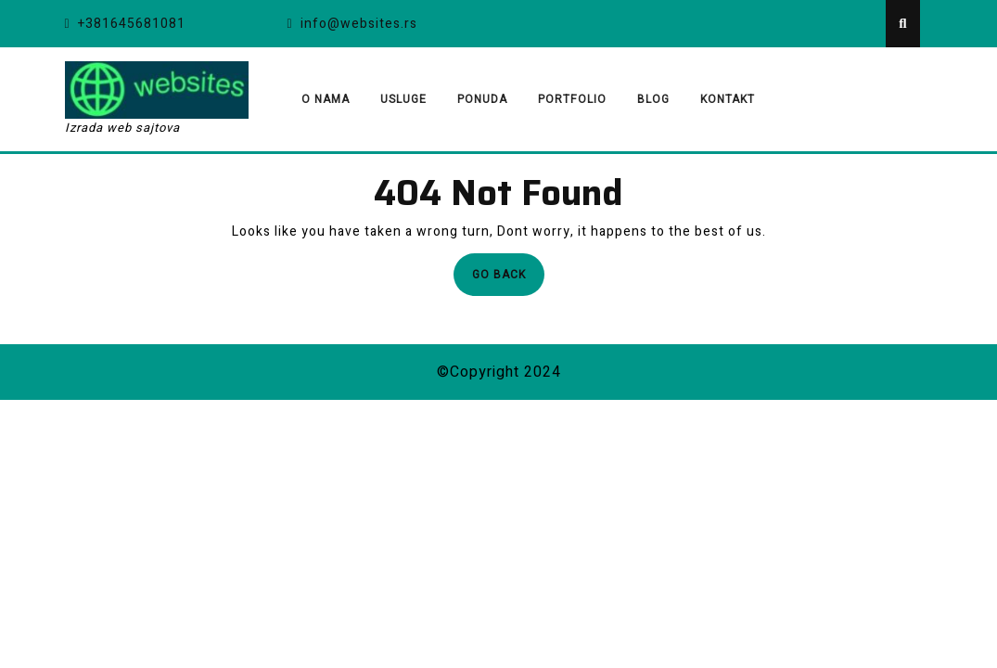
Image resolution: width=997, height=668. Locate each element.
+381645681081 (125, 23)
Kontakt (727, 99)
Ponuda (482, 99)
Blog (653, 99)
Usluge (403, 99)
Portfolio (572, 99)
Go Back (508, 279)
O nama (325, 99)
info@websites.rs (352, 23)
